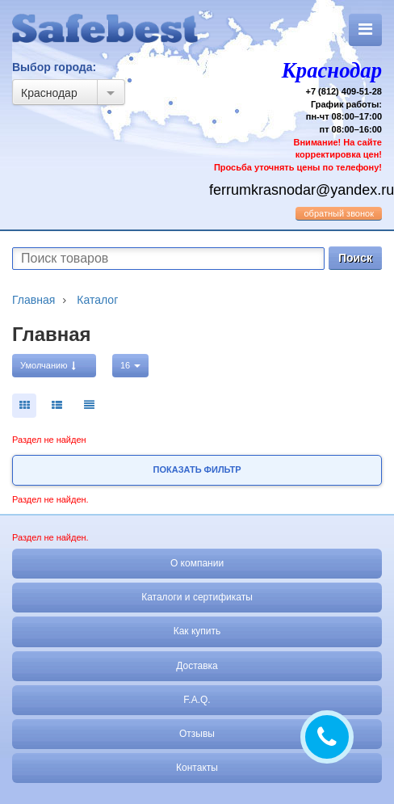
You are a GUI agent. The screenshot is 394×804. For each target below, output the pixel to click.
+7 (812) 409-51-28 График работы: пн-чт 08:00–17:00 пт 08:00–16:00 (295, 113)
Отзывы (197, 733)
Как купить (197, 631)
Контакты (197, 767)
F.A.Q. (196, 699)
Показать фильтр (197, 469)
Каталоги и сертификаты (197, 597)
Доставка (197, 665)
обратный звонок (339, 213)
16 (130, 365)
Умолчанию (48, 365)
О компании (197, 563)
